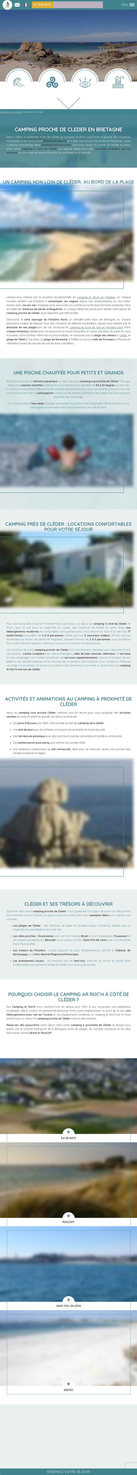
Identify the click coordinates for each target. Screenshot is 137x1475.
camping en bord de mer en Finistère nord (96, 327)
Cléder (123, 335)
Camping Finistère (11, 112)
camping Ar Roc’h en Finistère (96, 297)
